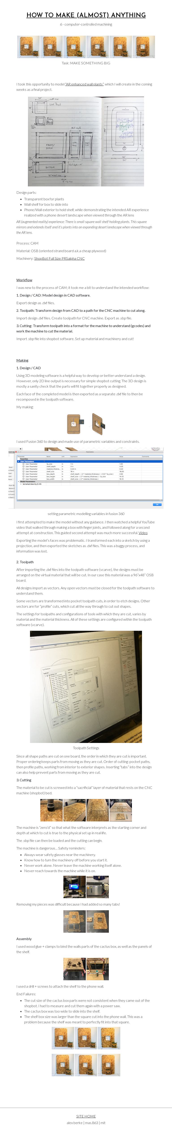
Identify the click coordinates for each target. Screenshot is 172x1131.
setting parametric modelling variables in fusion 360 (86, 513)
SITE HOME (86, 1116)
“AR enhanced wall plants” (84, 84)
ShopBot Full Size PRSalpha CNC (59, 258)
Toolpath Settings (86, 748)
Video (143, 533)
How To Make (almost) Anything (86, 16)
